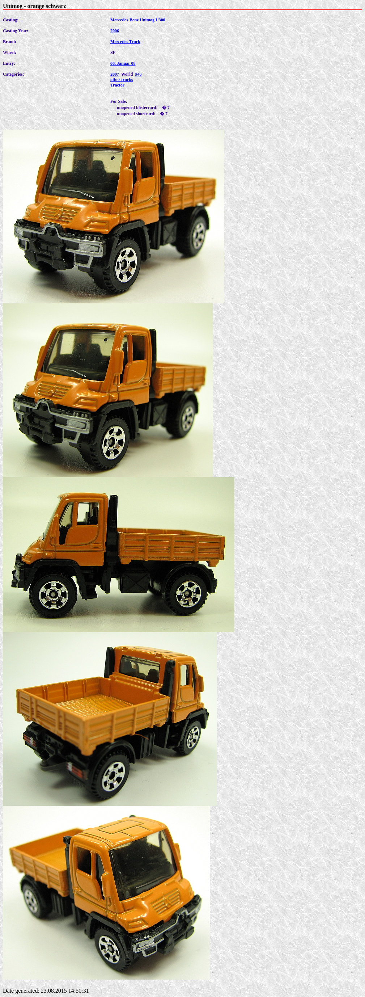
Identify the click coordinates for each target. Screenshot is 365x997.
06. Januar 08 (122, 63)
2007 (114, 74)
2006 (114, 30)
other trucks (121, 79)
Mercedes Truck (125, 41)
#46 (138, 74)
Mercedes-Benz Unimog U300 (137, 19)
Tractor (117, 85)
